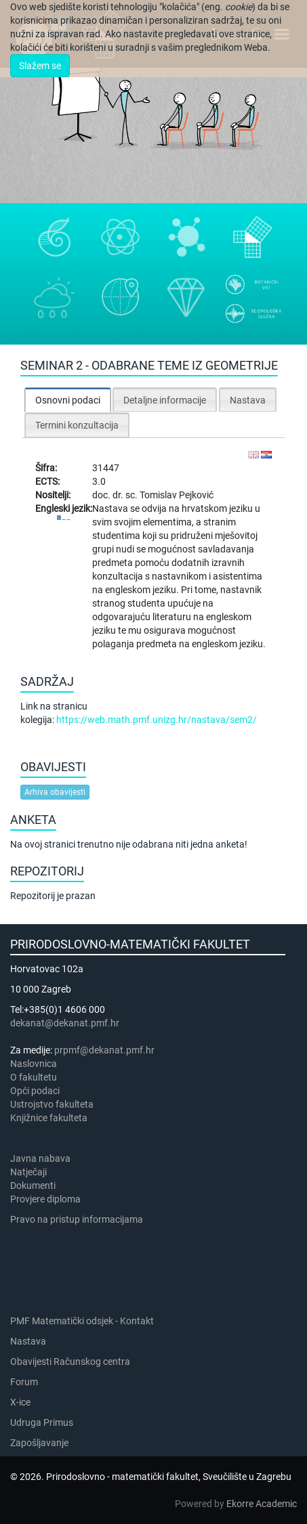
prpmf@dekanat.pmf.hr (104, 1050)
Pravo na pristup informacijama (78, 1219)
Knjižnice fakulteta (48, 1117)
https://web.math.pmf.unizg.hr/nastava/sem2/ (156, 719)
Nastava (28, 1341)
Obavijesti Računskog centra (70, 1361)
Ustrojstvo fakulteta (52, 1104)
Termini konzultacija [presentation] (77, 425)
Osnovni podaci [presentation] (67, 400)
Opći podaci (35, 1090)
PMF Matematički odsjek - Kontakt (82, 1320)
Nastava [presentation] (248, 400)
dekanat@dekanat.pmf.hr (64, 1023)
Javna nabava (40, 1158)
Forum (24, 1381)
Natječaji (28, 1172)
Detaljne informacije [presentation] (164, 400)
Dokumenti (33, 1185)
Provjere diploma (45, 1199)
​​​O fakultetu (33, 1077)
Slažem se (40, 65)
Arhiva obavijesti (54, 792)
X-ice (20, 1402)
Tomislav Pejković (176, 494)
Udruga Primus (41, 1422)
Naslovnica (33, 1063)
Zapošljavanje (39, 1442)
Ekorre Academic (261, 1503)
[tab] (67, 399)
